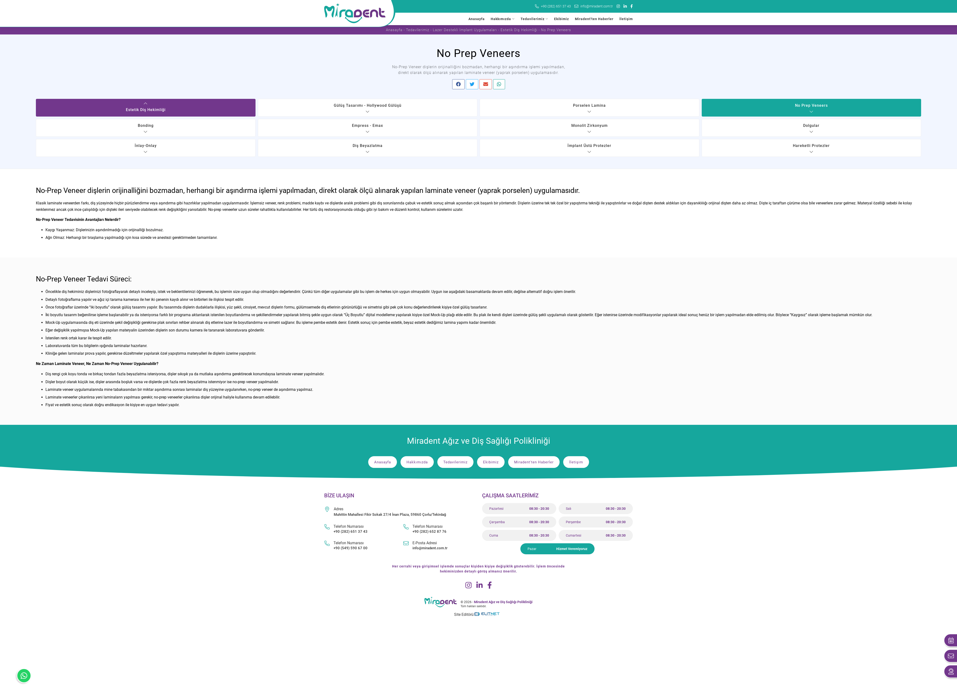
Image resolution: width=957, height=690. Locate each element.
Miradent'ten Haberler (594, 19)
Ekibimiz (561, 19)
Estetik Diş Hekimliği (519, 30)
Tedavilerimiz (533, 19)
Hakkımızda (501, 19)
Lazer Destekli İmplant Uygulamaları (465, 30)
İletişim (626, 19)
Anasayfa (476, 19)
